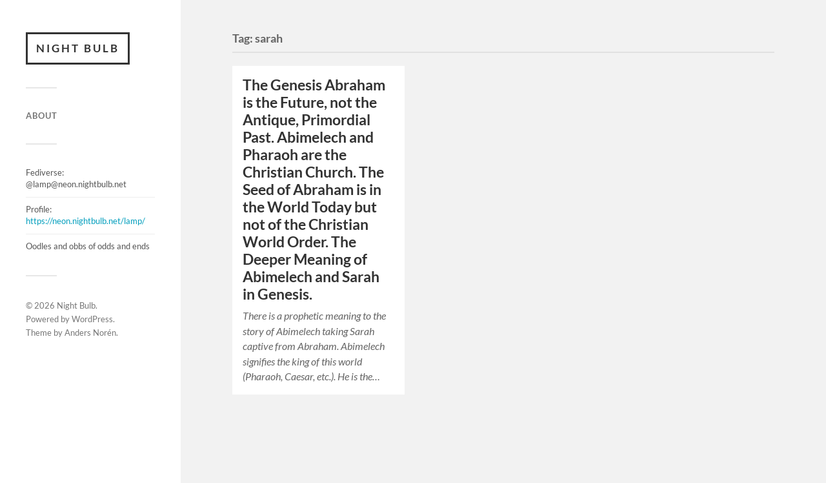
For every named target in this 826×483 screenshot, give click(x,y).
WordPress (92, 319)
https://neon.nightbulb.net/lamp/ (85, 221)
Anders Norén (90, 332)
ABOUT (41, 115)
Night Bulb (77, 48)
